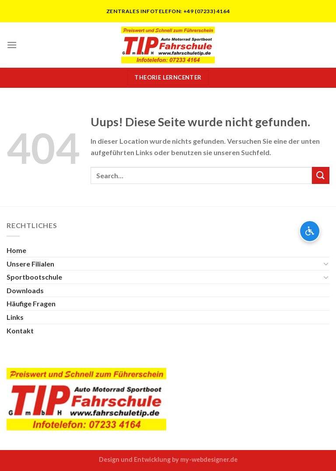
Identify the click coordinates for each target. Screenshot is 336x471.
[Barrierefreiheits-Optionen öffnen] (309, 231)
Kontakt (20, 330)
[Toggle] (325, 263)
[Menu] (12, 44)
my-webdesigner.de (209, 459)
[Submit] (320, 175)
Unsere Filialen (30, 264)
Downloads (25, 290)
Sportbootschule (34, 277)
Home (16, 250)
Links (15, 317)
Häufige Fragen (31, 303)
